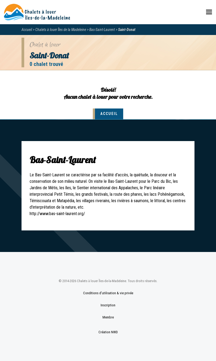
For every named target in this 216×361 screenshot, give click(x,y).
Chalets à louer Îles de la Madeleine (60, 29)
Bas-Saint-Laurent (102, 29)
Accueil (27, 29)
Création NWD (108, 332)
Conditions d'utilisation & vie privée (108, 293)
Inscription (108, 305)
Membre (108, 317)
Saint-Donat (126, 29)
